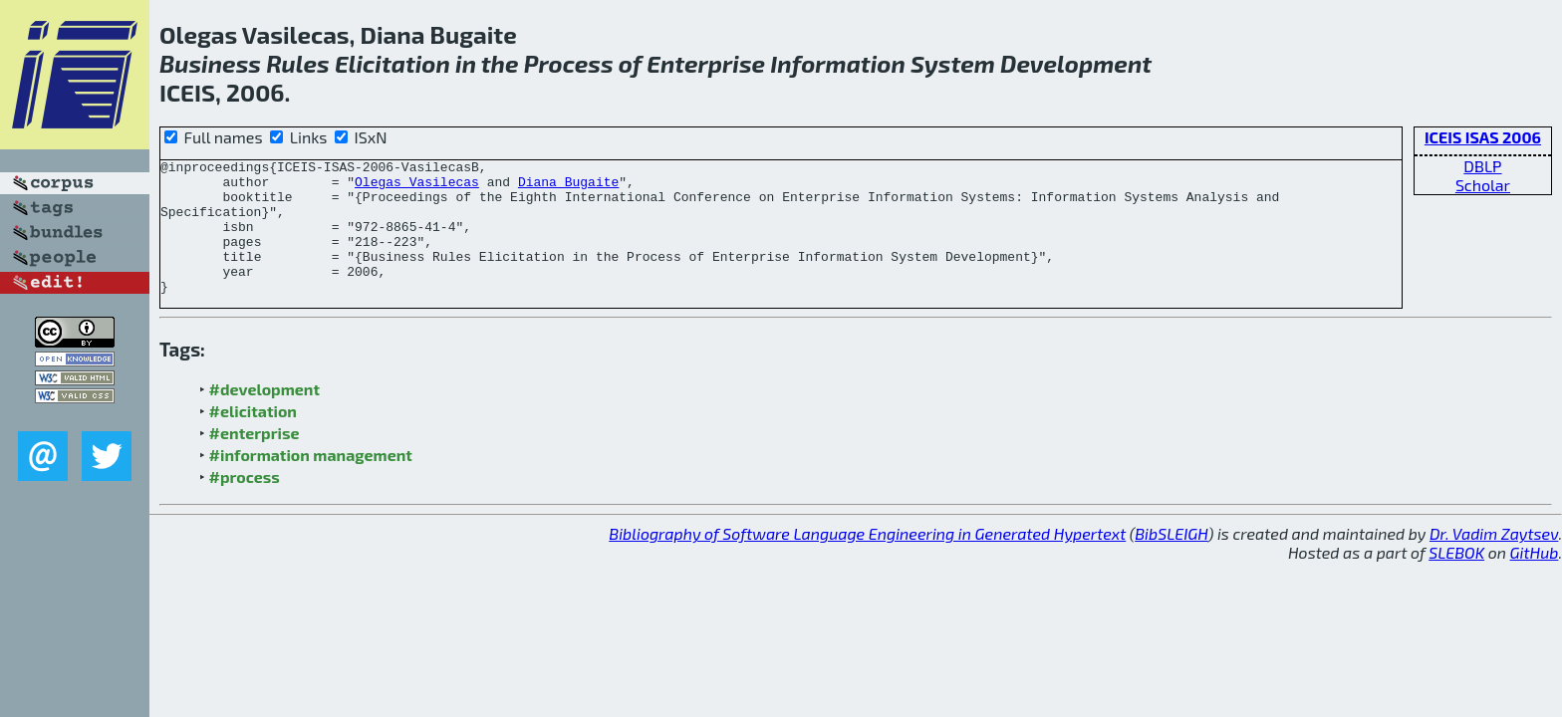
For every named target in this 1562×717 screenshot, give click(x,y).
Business (210, 63)
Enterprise (706, 63)
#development (264, 415)
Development (1076, 63)
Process (569, 63)
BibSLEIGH (1171, 560)
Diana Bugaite (568, 187)
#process (244, 503)
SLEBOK (1456, 579)
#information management (310, 481)
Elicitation (392, 63)
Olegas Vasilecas (417, 187)
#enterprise (254, 459)
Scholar (1482, 184)
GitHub (1534, 579)
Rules (298, 63)
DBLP (1482, 165)
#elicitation (253, 437)
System (953, 63)
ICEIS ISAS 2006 (1483, 136)
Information (838, 63)
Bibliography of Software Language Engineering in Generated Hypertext (867, 560)
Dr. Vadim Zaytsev (1494, 560)
